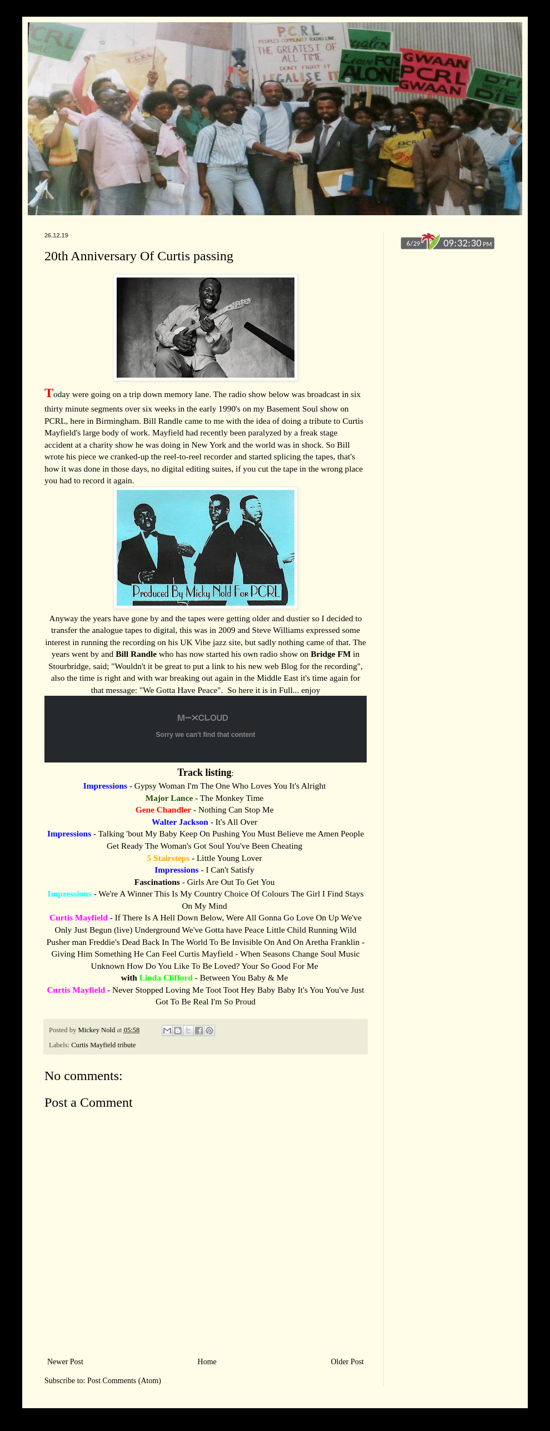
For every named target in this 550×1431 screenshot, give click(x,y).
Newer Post (65, 1362)
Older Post (347, 1362)
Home (207, 1362)
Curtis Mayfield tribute (103, 1045)
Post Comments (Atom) (124, 1380)
